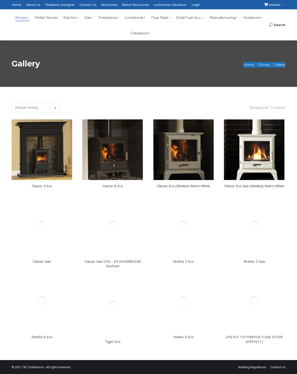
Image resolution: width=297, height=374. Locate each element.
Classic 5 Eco (42, 186)
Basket (274, 5)
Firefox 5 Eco (183, 261)
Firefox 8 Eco (42, 337)
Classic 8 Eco (113, 186)
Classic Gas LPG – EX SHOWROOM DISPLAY (113, 263)
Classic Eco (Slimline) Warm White (183, 186)
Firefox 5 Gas (254, 261)
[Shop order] (36, 107)
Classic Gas (42, 261)
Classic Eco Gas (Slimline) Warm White (254, 186)
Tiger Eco (112, 341)
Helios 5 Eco (184, 337)
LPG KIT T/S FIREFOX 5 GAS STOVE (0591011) (254, 339)
